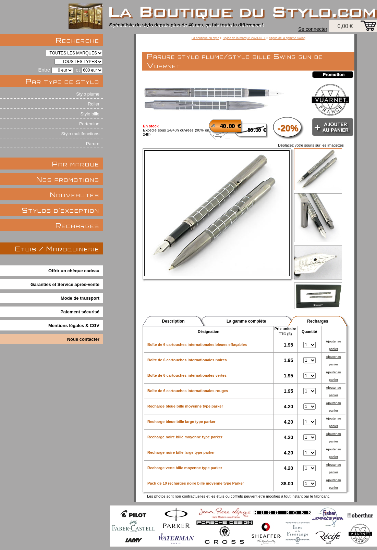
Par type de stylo (62, 81)
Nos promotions (67, 179)
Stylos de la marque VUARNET (244, 38)
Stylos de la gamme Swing (287, 38)
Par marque (75, 164)
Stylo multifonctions (80, 133)
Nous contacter (83, 339)
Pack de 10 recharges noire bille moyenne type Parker (195, 483)
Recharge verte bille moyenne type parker (184, 468)
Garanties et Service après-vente (65, 284)
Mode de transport (80, 298)
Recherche (77, 40)
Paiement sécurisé (79, 311)
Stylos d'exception (60, 210)
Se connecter (312, 29)
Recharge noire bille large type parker (181, 452)
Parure (92, 143)
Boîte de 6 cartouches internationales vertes (187, 375)
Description (173, 321)
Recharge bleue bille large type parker (181, 422)
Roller (93, 104)
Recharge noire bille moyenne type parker (184, 437)
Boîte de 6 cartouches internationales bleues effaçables (197, 344)
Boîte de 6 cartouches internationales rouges (187, 391)
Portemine (89, 123)
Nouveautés (74, 194)
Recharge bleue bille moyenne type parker (185, 406)
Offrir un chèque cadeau (73, 270)
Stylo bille (90, 113)
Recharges (77, 225)
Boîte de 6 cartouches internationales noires (187, 360)
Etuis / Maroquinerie (57, 249)
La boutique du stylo (205, 38)
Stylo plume (87, 94)
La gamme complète (246, 321)
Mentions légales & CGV (73, 325)
